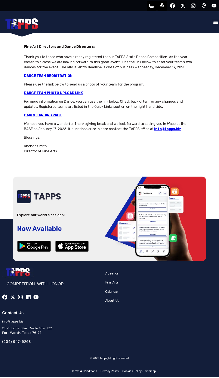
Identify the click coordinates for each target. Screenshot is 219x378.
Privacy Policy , (110, 372)
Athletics (112, 274)
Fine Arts (112, 283)
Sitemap (150, 372)
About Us (112, 301)
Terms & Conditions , (85, 372)
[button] (215, 23)
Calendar (111, 292)
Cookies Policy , (132, 372)
